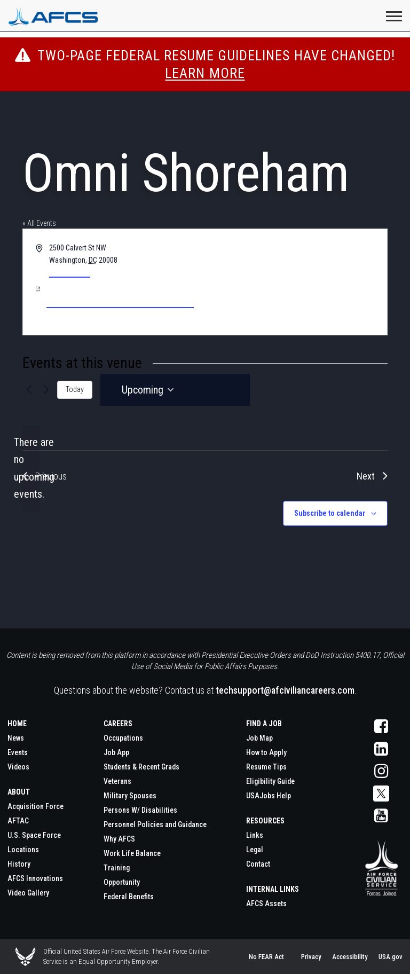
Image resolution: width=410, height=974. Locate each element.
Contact (258, 864)
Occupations (123, 738)
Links (254, 835)
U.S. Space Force (34, 835)
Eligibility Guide (270, 781)
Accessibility (350, 957)
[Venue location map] (295, 282)
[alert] (31, 468)
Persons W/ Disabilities (140, 810)
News (15, 738)
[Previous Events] (28, 389)
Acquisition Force (35, 806)
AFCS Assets (266, 903)
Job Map (259, 738)
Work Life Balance (132, 853)
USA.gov (391, 957)
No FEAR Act (266, 957)
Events (17, 752)
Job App (116, 752)
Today (75, 389)
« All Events (39, 223)
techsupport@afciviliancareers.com (285, 690)
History (18, 864)
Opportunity (122, 882)
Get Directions (69, 272)
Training (117, 867)
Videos (18, 767)
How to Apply (266, 752)
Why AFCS (119, 839)
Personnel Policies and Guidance (155, 824)
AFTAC (18, 820)
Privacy (311, 957)
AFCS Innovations (35, 878)
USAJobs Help (268, 795)
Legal (254, 849)
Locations (23, 849)
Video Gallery (28, 893)
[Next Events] (46, 389)
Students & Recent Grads (141, 767)
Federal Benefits (129, 896)
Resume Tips (266, 767)
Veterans (117, 781)
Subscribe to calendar (329, 513)
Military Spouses (130, 795)
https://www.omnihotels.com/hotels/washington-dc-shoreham (120, 294)
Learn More (205, 73)
